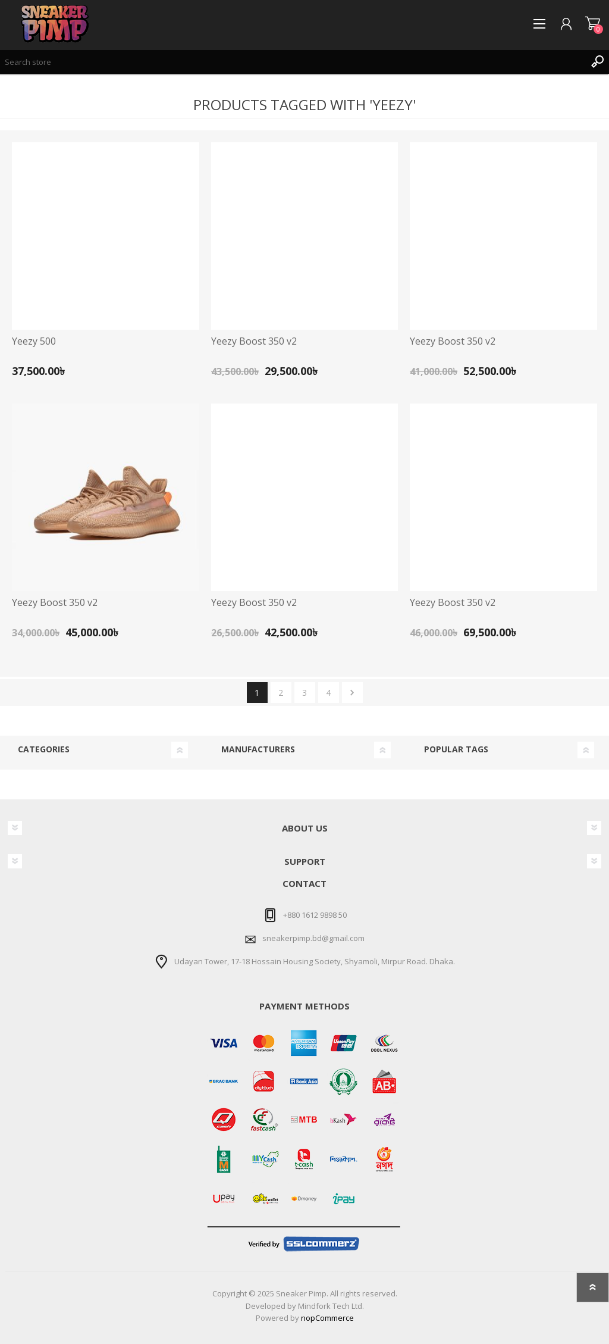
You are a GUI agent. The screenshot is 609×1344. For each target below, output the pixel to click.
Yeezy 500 (34, 341)
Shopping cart (592, 24)
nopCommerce (327, 1317)
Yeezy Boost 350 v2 (254, 341)
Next (352, 692)
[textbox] (292, 62)
